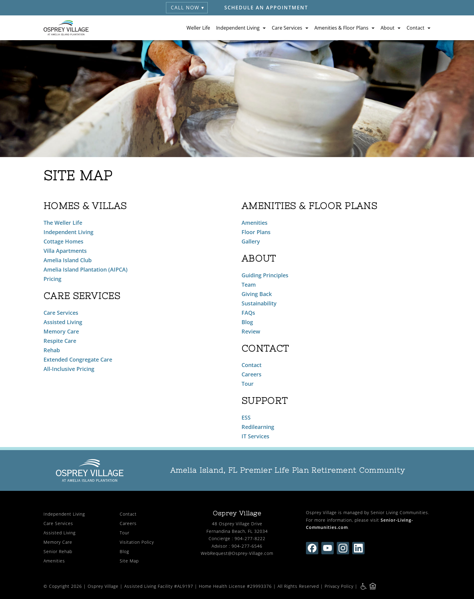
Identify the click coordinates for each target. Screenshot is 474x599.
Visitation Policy (137, 542)
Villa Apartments (65, 250)
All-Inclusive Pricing (69, 368)
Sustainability (259, 303)
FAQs (248, 312)
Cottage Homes (63, 241)
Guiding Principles (265, 275)
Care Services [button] (287, 27)
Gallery (251, 241)
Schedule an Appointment (266, 7)
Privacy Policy (339, 586)
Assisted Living (63, 322)
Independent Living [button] (238, 27)
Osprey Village (103, 586)
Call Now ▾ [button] (187, 7)
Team (249, 284)
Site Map (129, 561)
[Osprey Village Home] (66, 27)
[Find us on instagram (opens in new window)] (343, 548)
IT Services (255, 436)
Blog (247, 322)
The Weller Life (63, 222)
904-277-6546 (247, 546)
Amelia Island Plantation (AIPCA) (86, 269)
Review (251, 331)
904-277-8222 (250, 538)
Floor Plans (256, 232)
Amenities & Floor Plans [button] (341, 27)
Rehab (52, 350)
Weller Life (198, 27)
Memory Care (61, 331)
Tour (248, 383)
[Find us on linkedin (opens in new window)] (358, 548)
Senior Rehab (58, 551)
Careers (251, 374)
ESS (246, 417)
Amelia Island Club (68, 260)
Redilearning (258, 426)
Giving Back (257, 294)
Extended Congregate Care (78, 359)
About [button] (387, 27)
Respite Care (60, 340)
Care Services (61, 312)
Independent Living (68, 232)
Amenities (255, 222)
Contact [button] (415, 27)
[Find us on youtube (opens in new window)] (327, 548)
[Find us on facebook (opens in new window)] (312, 548)
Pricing (52, 278)
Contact (251, 365)
